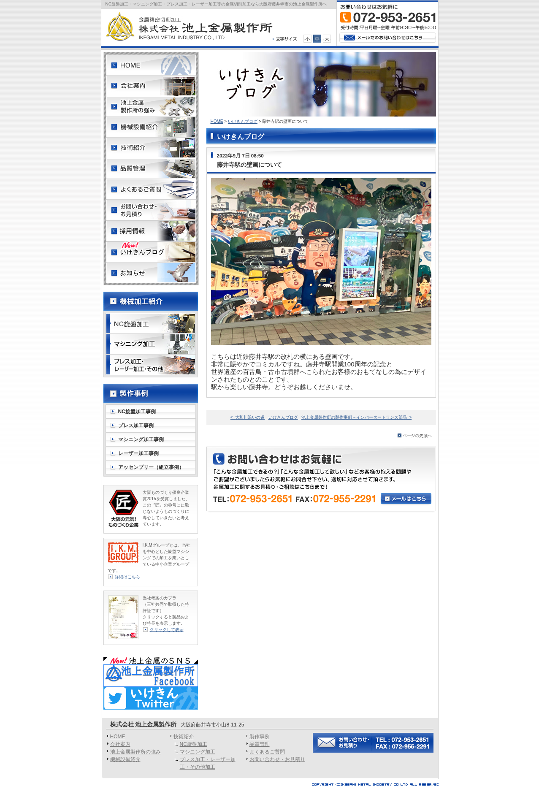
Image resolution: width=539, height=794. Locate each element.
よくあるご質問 (267, 752)
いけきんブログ (242, 121)
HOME (217, 121)
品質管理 (259, 744)
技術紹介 (183, 737)
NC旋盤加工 (193, 744)
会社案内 (120, 744)
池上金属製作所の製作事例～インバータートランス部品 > (356, 417)
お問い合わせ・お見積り (277, 759)
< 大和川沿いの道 (247, 417)
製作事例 (259, 737)
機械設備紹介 (125, 759)
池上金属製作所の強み (135, 752)
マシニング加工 (197, 752)
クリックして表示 (167, 629)
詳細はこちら (127, 576)
